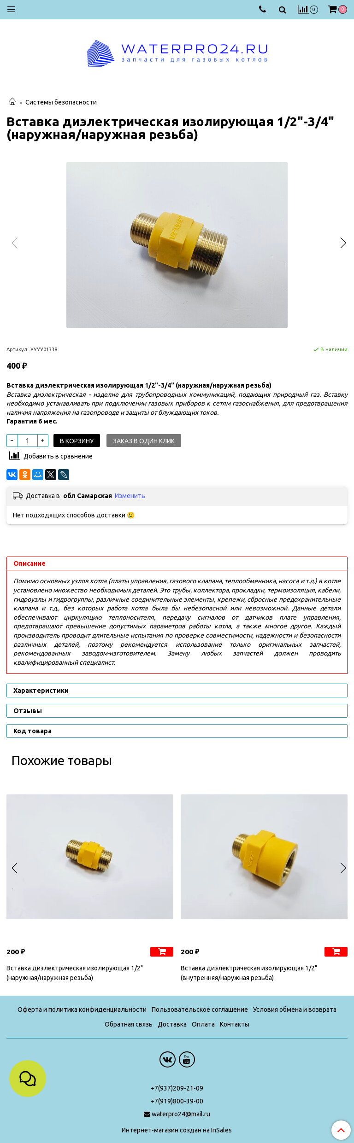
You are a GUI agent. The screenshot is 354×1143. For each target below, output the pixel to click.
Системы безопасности (61, 102)
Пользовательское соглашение (200, 1009)
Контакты (234, 1024)
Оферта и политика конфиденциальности (82, 1009)
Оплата (203, 1024)
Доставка (172, 1024)
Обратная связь (129, 1024)
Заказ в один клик (144, 441)
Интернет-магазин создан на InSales (177, 1130)
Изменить (130, 495)
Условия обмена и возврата (294, 1009)
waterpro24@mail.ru (181, 1114)
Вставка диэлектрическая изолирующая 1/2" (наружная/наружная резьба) (74, 972)
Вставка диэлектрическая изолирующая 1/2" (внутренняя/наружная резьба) (249, 972)
